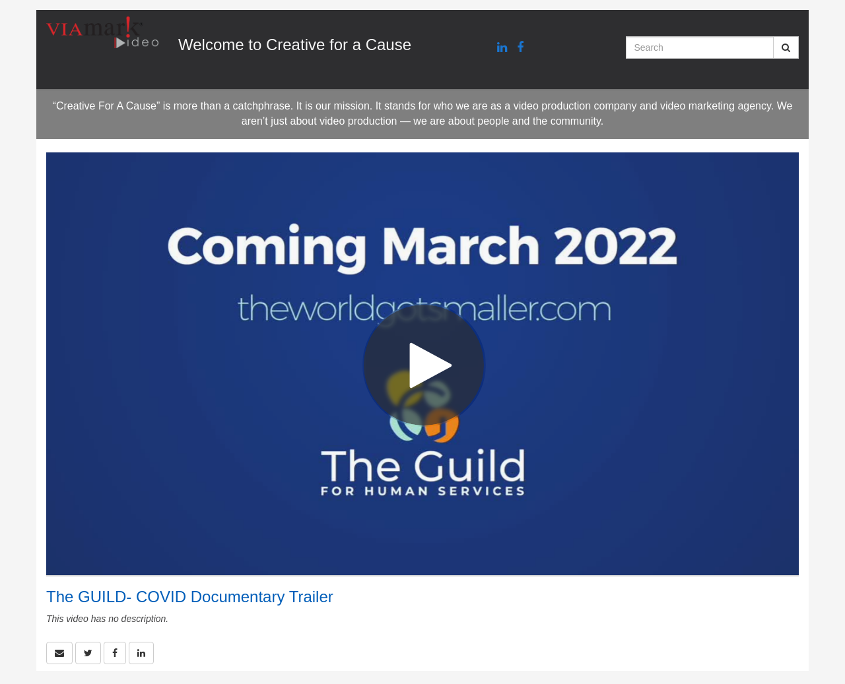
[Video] (422, 363)
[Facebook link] (520, 48)
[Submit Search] (786, 47)
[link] (88, 653)
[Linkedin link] (502, 48)
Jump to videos (0, 0)
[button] (59, 653)
